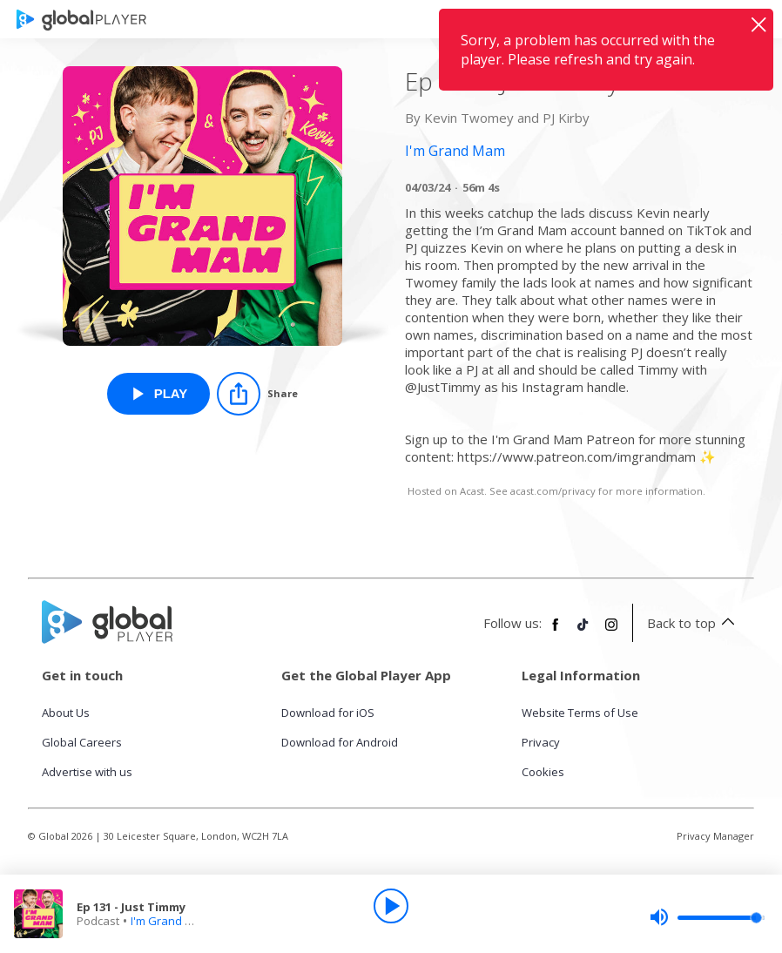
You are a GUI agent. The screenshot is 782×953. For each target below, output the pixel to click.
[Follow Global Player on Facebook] (555, 631)
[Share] (257, 394)
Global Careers (82, 742)
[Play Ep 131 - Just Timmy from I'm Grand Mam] (159, 394)
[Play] (391, 906)
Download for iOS (327, 712)
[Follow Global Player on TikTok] (583, 631)
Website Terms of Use (580, 712)
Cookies (543, 772)
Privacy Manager (715, 835)
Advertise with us (87, 772)
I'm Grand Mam (171, 921)
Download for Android (339, 742)
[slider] (707, 917)
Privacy (541, 742)
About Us (66, 712)
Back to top (693, 623)
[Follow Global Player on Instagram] (611, 631)
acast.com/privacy (553, 490)
